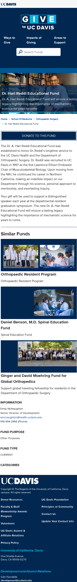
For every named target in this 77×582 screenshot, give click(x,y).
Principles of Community (57, 507)
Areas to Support (60, 40)
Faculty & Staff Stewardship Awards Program (14, 511)
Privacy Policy (10, 543)
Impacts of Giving (34, 40)
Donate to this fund (39, 135)
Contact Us (49, 514)
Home (4, 119)
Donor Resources (12, 500)
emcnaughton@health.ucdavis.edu (21, 417)
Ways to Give (9, 40)
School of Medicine (21, 119)
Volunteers (8, 523)
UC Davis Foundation (55, 500)
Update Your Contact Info (58, 521)
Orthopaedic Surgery (47, 119)
